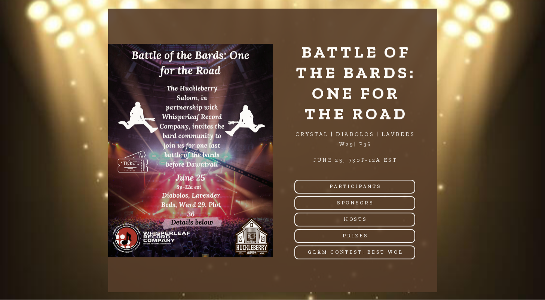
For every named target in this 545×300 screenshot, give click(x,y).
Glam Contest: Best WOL (355, 252)
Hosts (355, 219)
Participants (355, 186)
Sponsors (355, 203)
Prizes (355, 236)
